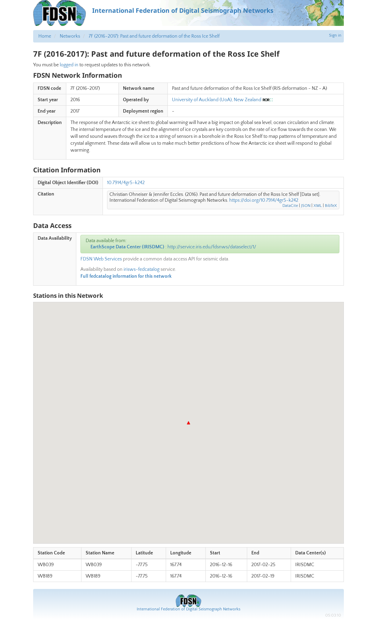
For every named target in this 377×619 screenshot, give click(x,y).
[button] (188, 423)
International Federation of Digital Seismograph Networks (188, 609)
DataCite (290, 205)
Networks (70, 36)
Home (44, 36)
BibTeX (331, 205)
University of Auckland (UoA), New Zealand (216, 100)
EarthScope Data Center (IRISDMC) (127, 247)
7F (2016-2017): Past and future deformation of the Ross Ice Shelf (154, 36)
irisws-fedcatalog (142, 269)
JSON (305, 205)
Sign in (335, 35)
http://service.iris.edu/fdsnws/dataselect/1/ (211, 247)
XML (317, 205)
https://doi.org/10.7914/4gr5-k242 (263, 200)
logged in (69, 65)
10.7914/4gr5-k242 (126, 182)
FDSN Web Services (101, 259)
